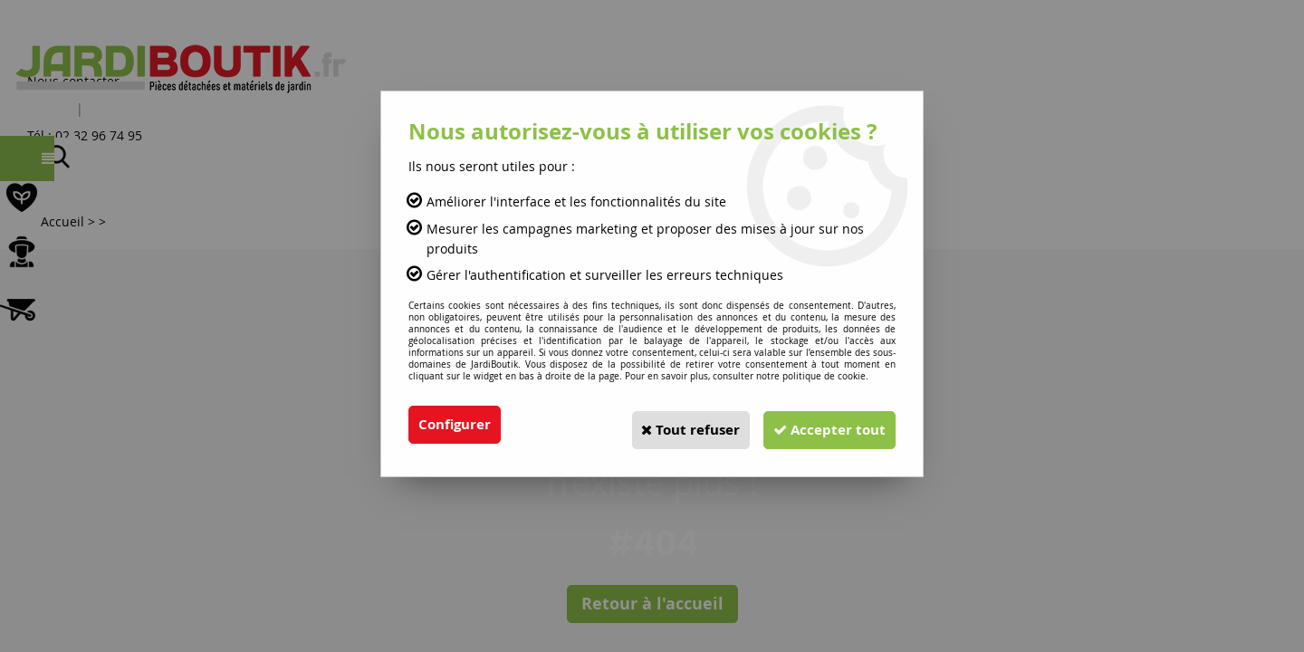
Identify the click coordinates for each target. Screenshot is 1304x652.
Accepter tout (823, 425)
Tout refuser (671, 425)
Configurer (456, 425)
